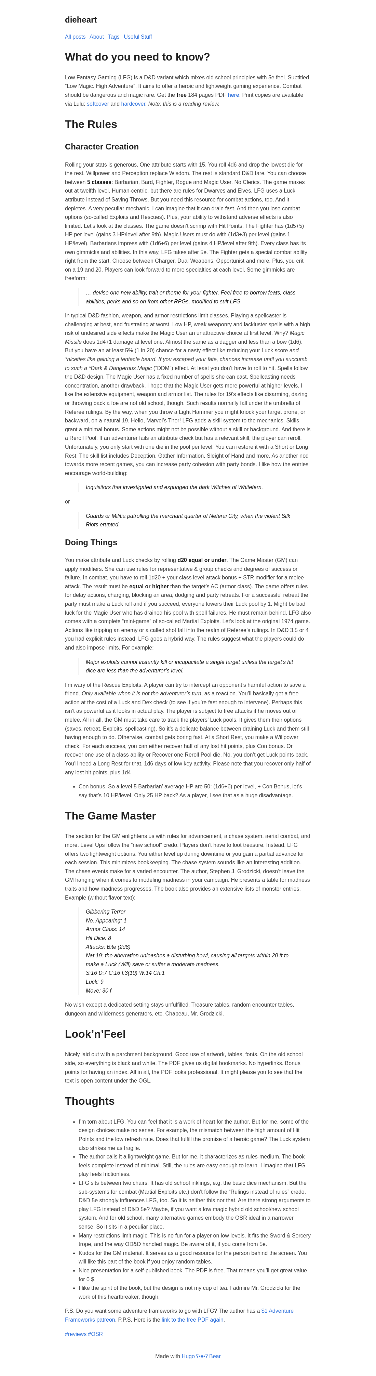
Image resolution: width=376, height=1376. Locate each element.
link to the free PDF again (193, 1320)
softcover (98, 104)
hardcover (133, 104)
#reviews (75, 1334)
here (233, 95)
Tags (114, 37)
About (97, 37)
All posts (75, 37)
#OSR (95, 1334)
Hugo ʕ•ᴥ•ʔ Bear (201, 1356)
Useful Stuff (138, 37)
